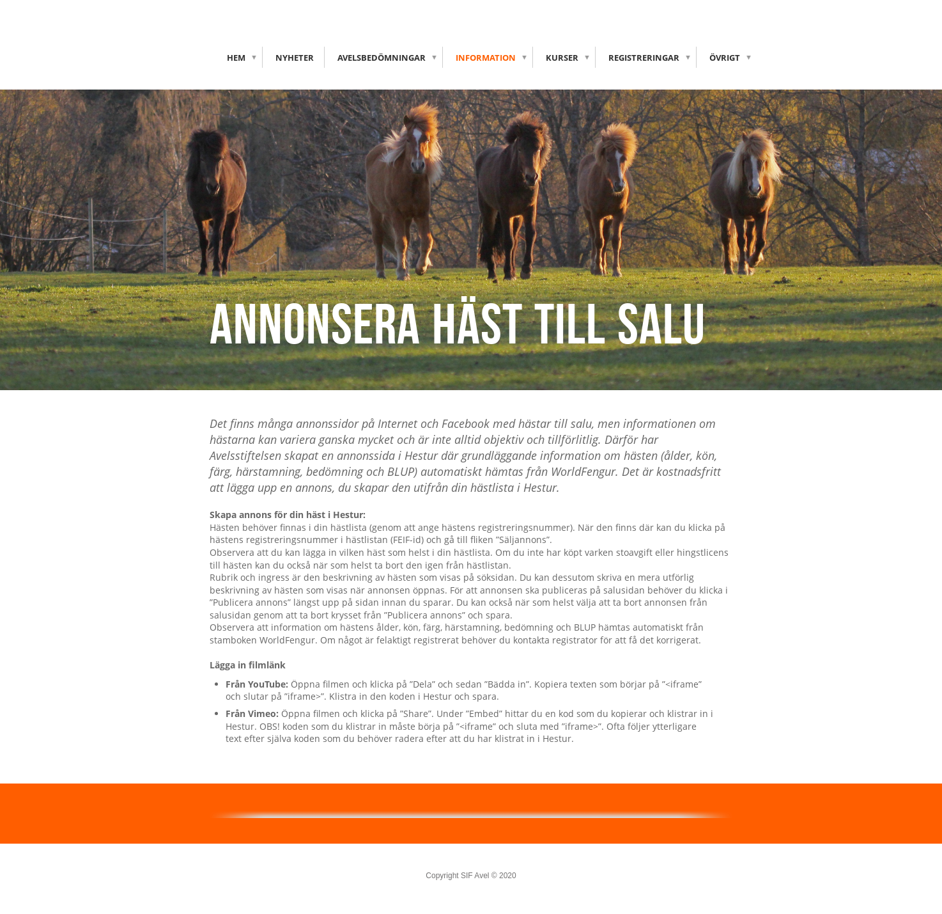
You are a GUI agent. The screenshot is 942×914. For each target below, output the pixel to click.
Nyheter (294, 57)
